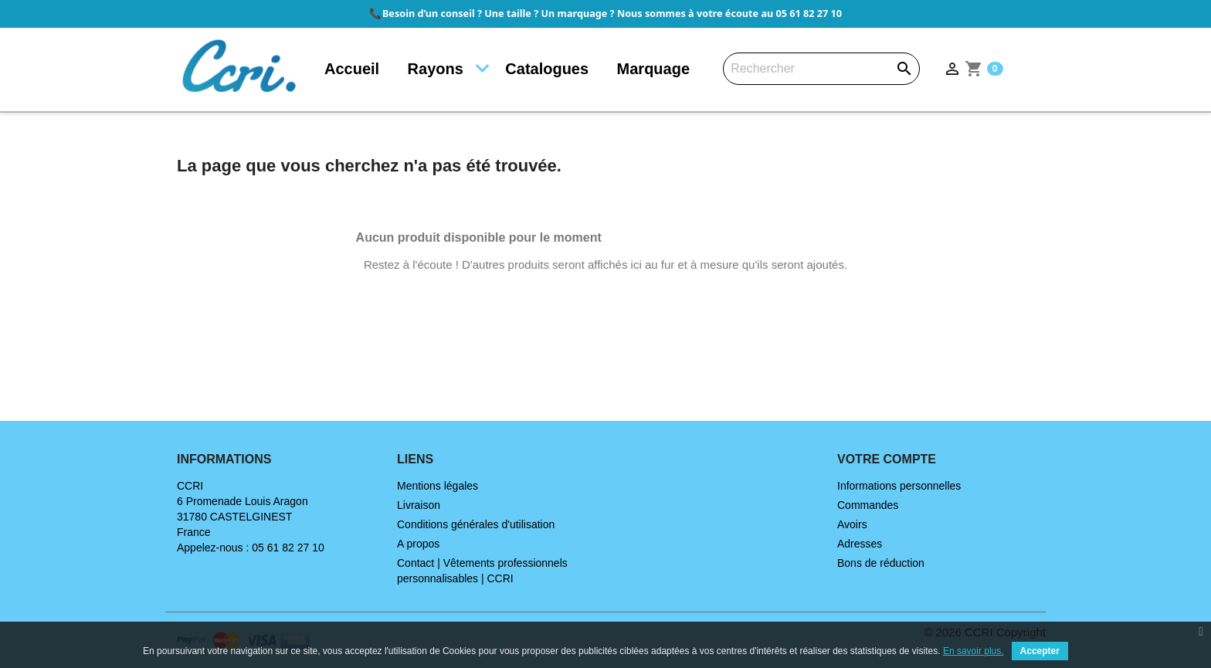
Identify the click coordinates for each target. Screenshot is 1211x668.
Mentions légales (437, 486)
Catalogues (547, 68)
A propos (418, 543)
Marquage (653, 68)
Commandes (867, 505)
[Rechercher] (821, 69)
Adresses (859, 543)
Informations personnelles (899, 486)
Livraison (418, 505)
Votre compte (886, 459)
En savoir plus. (973, 651)
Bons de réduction (880, 563)
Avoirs (852, 524)
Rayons (435, 68)
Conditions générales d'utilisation (476, 524)
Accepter (1040, 651)
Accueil (351, 68)
